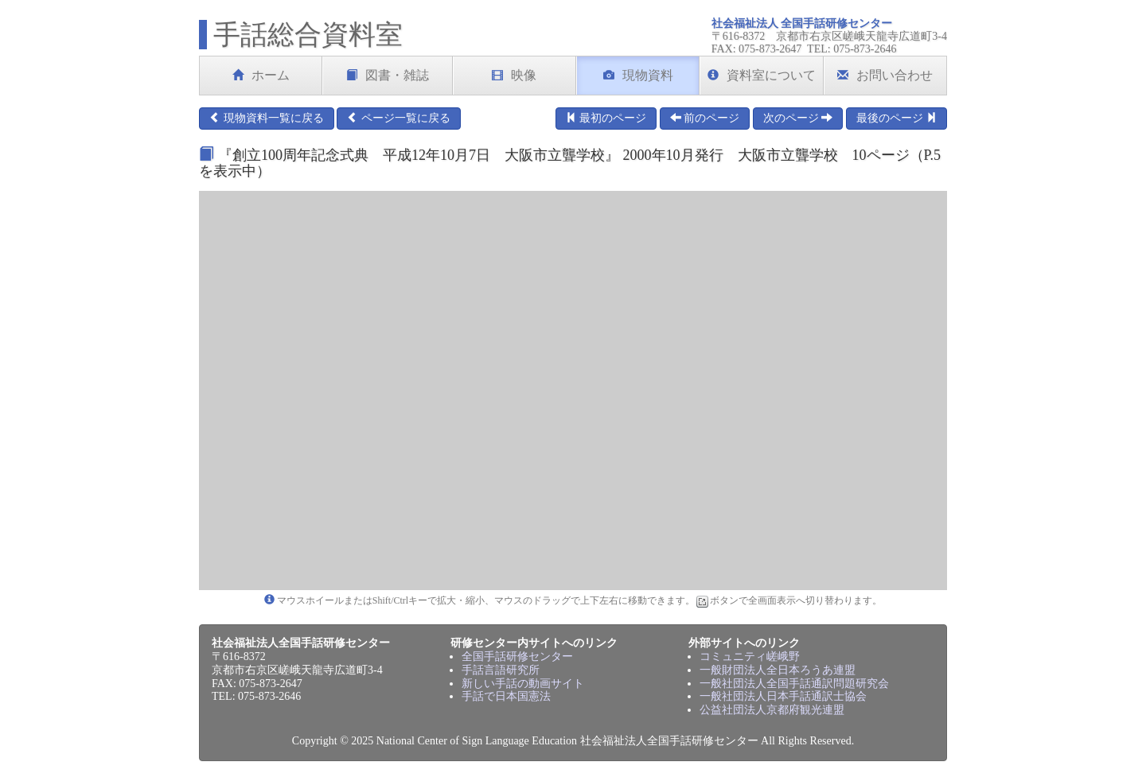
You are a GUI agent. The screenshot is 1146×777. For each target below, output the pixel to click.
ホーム (261, 75)
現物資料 (638, 75)
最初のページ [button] (606, 117)
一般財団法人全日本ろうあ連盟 (778, 670)
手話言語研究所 (501, 670)
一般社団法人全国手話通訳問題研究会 (794, 684)
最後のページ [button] (896, 117)
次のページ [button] (798, 117)
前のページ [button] (705, 117)
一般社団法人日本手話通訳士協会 (783, 696)
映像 (514, 75)
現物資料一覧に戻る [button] (266, 117)
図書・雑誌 (387, 75)
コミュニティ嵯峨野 (750, 656)
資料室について (761, 75)
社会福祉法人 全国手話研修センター (802, 23)
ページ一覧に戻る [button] (398, 117)
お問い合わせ (885, 75)
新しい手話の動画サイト (523, 684)
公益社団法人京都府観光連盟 (772, 710)
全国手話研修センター (517, 656)
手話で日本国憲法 (506, 696)
